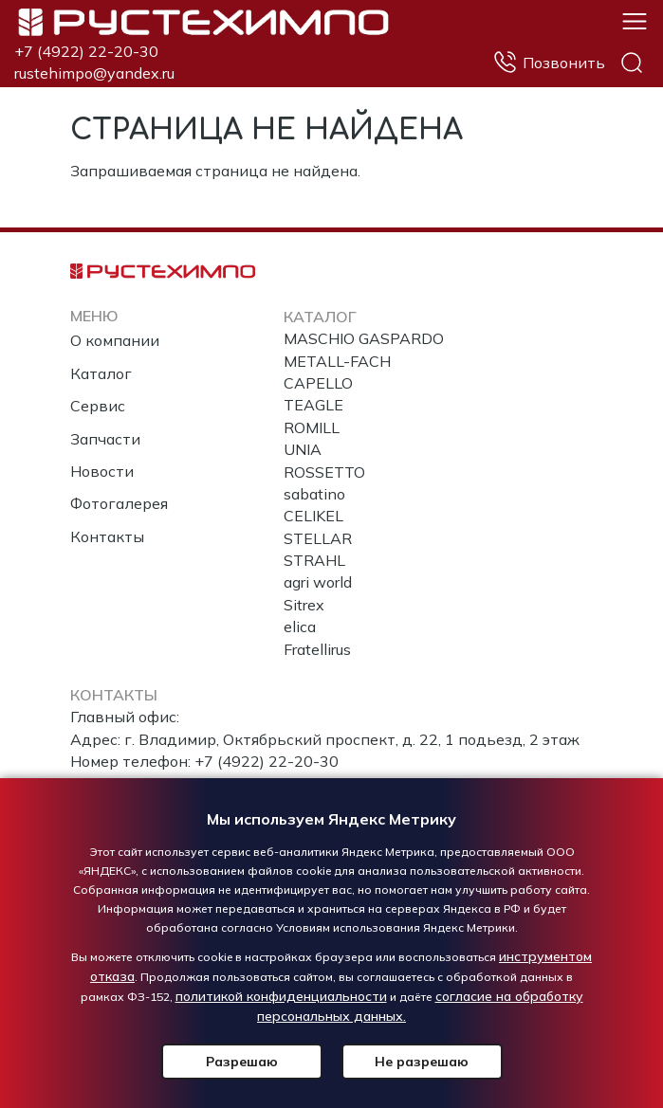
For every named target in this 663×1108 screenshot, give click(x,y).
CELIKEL (313, 515)
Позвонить (564, 62)
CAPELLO (318, 382)
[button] (634, 19)
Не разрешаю (422, 1061)
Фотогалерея (119, 503)
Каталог (101, 373)
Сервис (97, 405)
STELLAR (318, 538)
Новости (102, 471)
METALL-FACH (337, 361)
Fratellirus (317, 649)
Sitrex (304, 604)
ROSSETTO (324, 472)
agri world (318, 581)
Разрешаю (242, 1061)
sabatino (314, 493)
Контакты (107, 536)
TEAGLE (313, 404)
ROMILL (312, 427)
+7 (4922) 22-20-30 (86, 51)
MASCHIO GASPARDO (364, 338)
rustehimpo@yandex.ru (94, 73)
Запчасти (105, 438)
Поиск (631, 62)
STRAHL (314, 560)
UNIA (303, 449)
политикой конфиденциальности (281, 996)
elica (300, 626)
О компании (114, 340)
